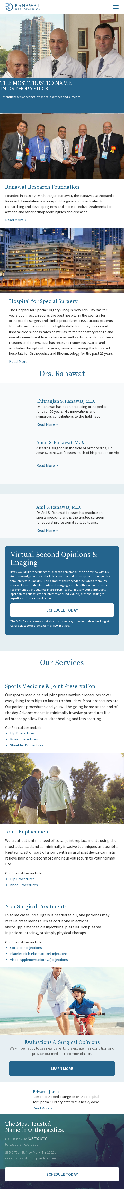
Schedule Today (62, 610)
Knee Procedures (24, 739)
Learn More (62, 1068)
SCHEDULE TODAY (62, 1174)
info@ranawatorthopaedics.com (30, 1157)
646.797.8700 (37, 1138)
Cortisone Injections (26, 947)
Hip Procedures (22, 733)
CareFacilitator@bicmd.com (29, 625)
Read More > (16, 219)
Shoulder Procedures (26, 744)
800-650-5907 (61, 625)
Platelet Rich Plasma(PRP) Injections (39, 953)
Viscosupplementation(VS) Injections (39, 959)
